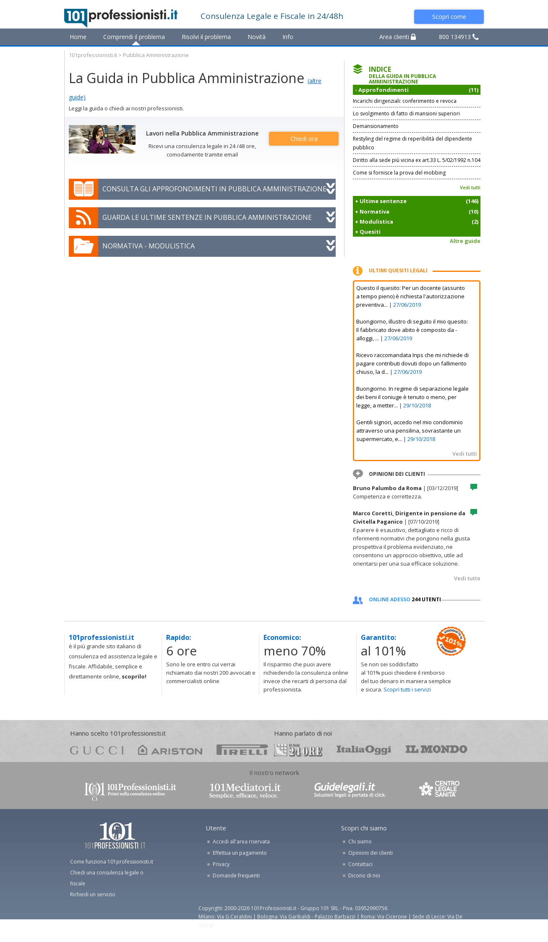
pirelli (242, 749)
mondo (436, 749)
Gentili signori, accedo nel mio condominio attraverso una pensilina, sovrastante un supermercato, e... (409, 430)
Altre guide (465, 241)
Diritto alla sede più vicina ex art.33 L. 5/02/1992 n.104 (416, 160)
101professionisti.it (93, 55)
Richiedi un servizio (92, 894)
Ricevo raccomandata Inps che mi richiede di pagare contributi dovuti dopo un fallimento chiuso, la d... (412, 363)
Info (287, 37)
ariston (170, 749)
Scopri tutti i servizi (407, 689)
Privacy (221, 864)
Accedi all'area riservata (241, 841)
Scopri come (449, 17)
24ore (298, 750)
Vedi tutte (467, 578)
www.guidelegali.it (350, 791)
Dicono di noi (364, 875)
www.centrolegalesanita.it (440, 791)
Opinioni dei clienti (370, 852)
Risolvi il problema (206, 37)
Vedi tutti (470, 187)
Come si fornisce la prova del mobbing (399, 172)
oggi (364, 749)
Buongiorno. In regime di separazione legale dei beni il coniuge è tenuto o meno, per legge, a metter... (412, 397)
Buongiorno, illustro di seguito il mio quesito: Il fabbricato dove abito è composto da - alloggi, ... (412, 330)
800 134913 (459, 37)
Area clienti (397, 37)
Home (78, 37)
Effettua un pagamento (240, 852)
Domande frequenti (236, 875)
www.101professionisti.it (130, 791)
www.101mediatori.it (245, 791)
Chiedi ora (304, 139)
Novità (257, 37)
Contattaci (360, 864)
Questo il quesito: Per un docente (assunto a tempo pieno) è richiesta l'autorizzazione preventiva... (410, 296)
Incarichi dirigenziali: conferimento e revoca (405, 100)
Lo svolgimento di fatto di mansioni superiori (406, 113)
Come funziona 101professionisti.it (111, 861)
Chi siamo (360, 841)
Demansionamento (376, 126)
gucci (97, 749)
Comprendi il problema (134, 37)
